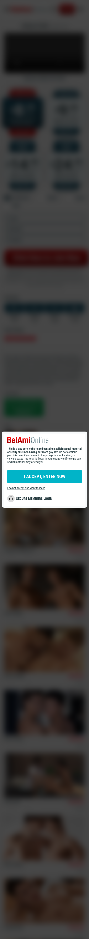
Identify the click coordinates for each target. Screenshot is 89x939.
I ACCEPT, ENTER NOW (44, 476)
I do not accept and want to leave (26, 488)
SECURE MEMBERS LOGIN (34, 498)
